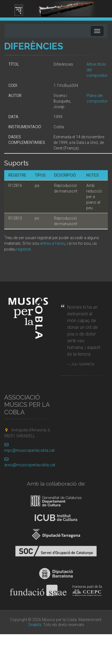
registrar (23, 249)
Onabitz (34, 624)
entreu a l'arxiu (52, 243)
